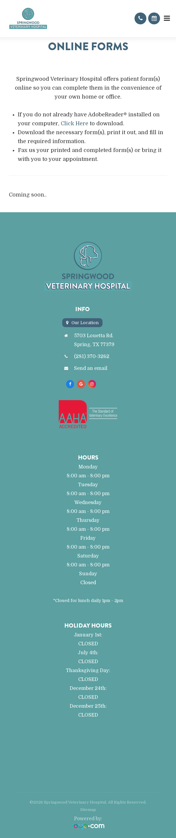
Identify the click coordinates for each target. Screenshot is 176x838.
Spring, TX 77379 (94, 344)
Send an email (90, 368)
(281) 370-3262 (91, 356)
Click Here (74, 123)
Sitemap (88, 809)
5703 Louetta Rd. (93, 335)
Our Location (85, 322)
